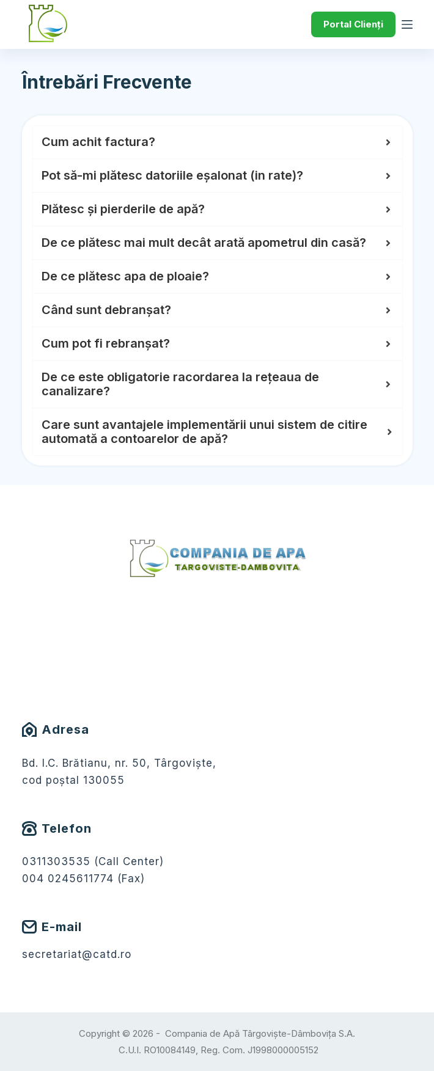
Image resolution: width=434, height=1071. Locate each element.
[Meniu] (407, 24)
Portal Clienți (353, 24)
